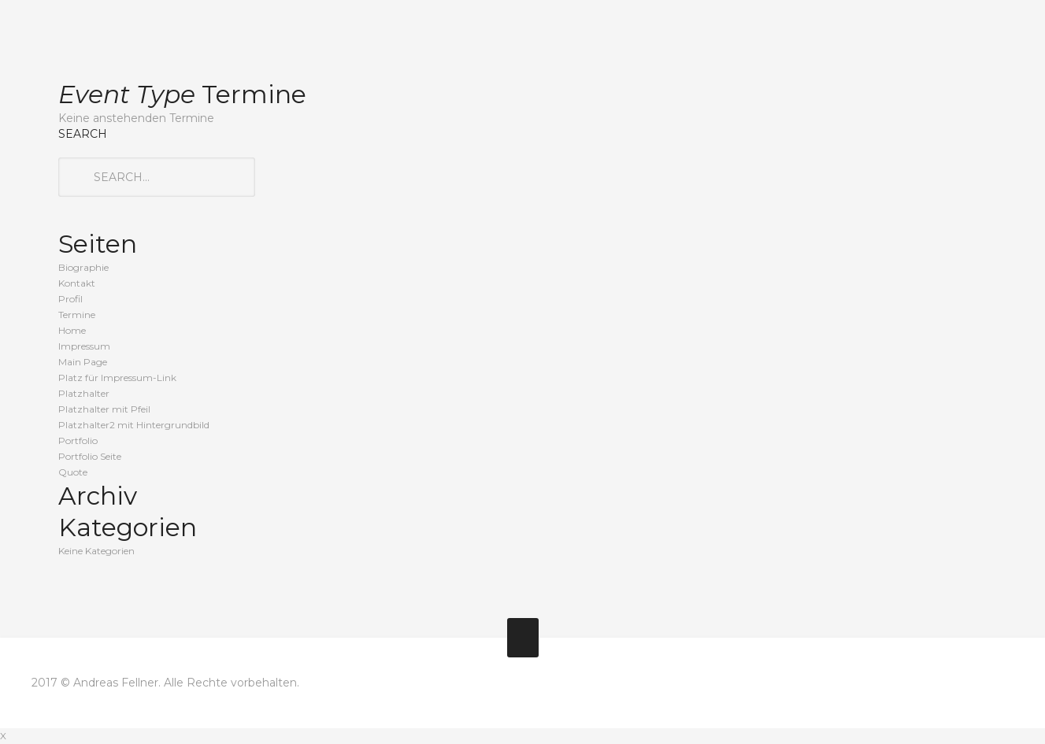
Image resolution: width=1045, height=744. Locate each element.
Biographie (83, 267)
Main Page (82, 362)
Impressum (84, 346)
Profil (70, 299)
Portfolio (78, 440)
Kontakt (76, 283)
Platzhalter (83, 393)
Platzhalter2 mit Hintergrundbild (133, 425)
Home (72, 330)
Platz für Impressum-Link (117, 377)
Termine (76, 314)
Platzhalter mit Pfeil (104, 409)
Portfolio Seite (89, 456)
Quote (72, 472)
